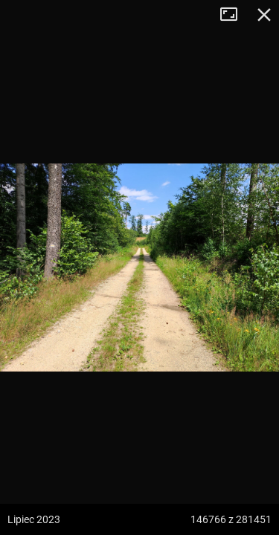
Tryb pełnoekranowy (234, 15)
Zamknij (264, 15)
